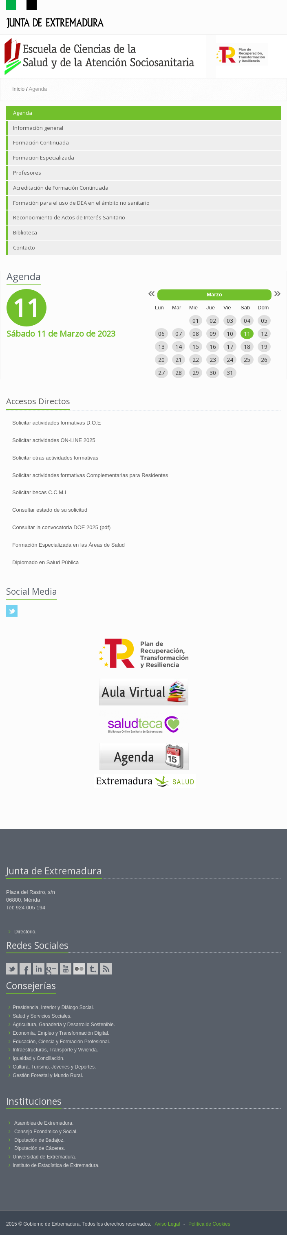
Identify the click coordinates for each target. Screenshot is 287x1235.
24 (230, 359)
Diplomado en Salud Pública (45, 562)
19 (264, 346)
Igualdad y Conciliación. (38, 1058)
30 (213, 373)
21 (178, 359)
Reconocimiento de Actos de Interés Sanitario (69, 217)
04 (247, 320)
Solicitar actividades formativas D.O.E (56, 423)
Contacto (24, 247)
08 (195, 333)
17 (230, 346)
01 (195, 320)
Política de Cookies (209, 1224)
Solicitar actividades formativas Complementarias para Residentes (90, 475)
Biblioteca (25, 232)
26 (264, 359)
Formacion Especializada (43, 157)
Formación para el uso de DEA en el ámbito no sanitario (81, 202)
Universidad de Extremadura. (44, 1157)
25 (247, 359)
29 (195, 373)
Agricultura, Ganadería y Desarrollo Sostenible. (64, 1024)
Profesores (27, 172)
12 (264, 333)
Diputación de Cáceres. (39, 1148)
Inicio (18, 89)
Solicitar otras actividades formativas (55, 458)
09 (213, 333)
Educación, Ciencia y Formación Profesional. (61, 1041)
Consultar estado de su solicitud (49, 510)
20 (161, 359)
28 (178, 373)
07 (178, 333)
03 (230, 320)
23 (213, 359)
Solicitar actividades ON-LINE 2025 (53, 440)
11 (247, 333)
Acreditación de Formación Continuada (60, 187)
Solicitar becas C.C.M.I (39, 492)
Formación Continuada (41, 142)
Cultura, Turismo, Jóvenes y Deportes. (54, 1067)
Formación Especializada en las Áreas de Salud (68, 545)
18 (247, 346)
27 (161, 373)
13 (161, 346)
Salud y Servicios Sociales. (42, 1016)
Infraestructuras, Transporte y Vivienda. (55, 1050)
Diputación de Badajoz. (39, 1140)
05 (264, 320)
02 (213, 320)
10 (230, 333)
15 (195, 346)
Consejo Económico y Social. (45, 1131)
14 (178, 346)
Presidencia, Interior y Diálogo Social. (53, 1007)
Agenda (22, 112)
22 (195, 359)
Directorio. (25, 932)
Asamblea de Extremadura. (43, 1123)
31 (230, 373)
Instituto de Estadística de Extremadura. (56, 1165)
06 (161, 333)
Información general (38, 127)
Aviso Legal (167, 1224)
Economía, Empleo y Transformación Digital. (61, 1033)
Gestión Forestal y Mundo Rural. (48, 1075)
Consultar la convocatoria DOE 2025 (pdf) (61, 527)
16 (213, 346)
